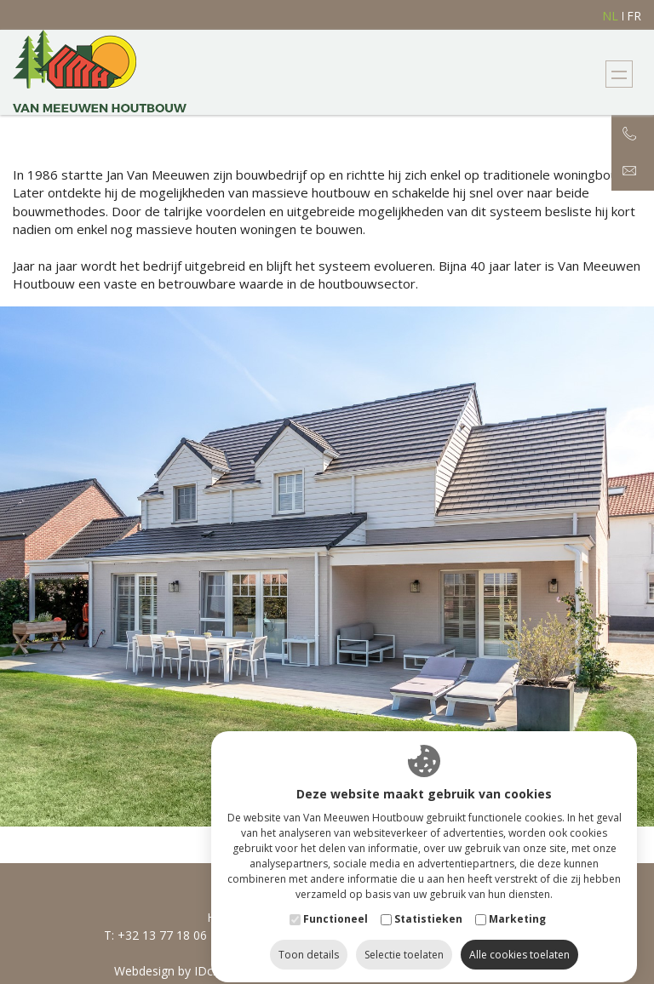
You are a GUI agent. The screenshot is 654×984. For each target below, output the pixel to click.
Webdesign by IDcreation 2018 (198, 971)
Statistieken (428, 903)
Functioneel (335, 903)
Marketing (517, 903)
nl (610, 16)
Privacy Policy (505, 971)
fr (634, 16)
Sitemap (327, 971)
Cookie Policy (409, 971)
